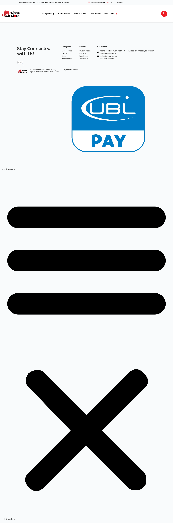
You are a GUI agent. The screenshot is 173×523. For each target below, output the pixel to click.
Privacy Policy (10, 169)
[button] (86, 344)
